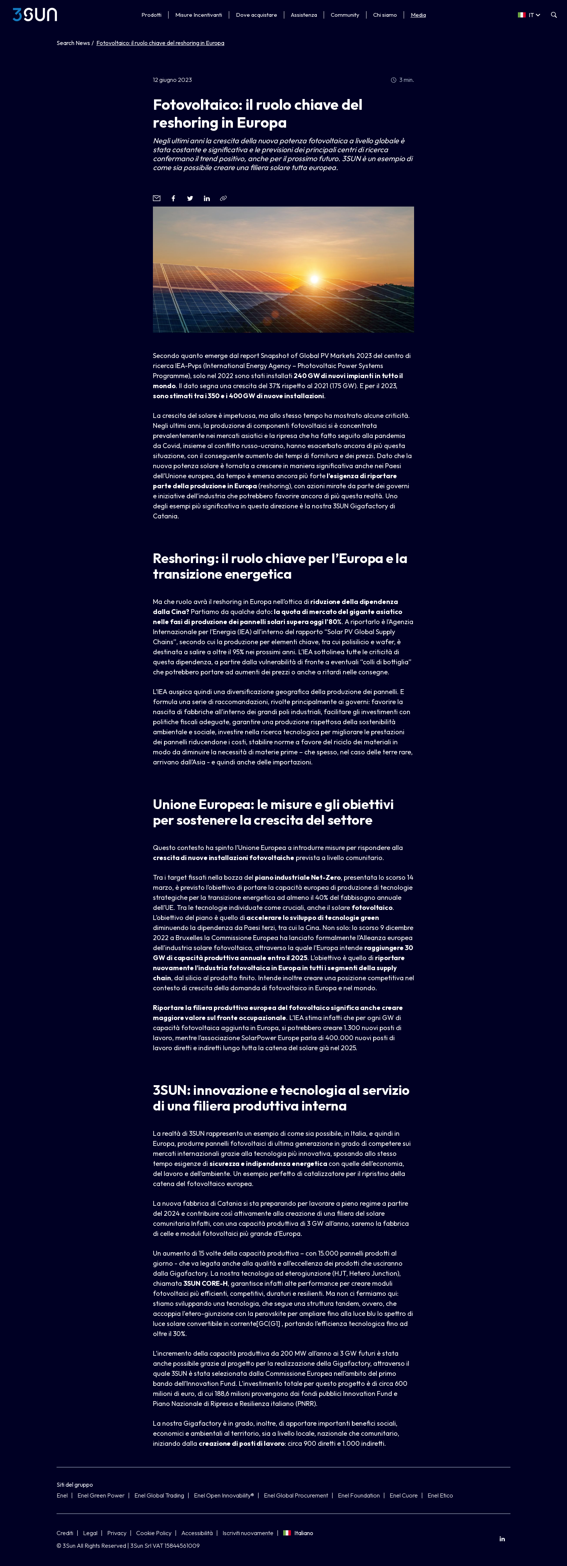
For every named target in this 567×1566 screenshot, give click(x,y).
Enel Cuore (404, 1495)
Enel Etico (440, 1495)
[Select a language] (529, 14)
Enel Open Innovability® (224, 1495)
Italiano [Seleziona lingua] (298, 1533)
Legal (90, 1533)
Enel (62, 1495)
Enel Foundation (359, 1495)
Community (345, 14)
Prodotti (151, 14)
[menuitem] (502, 1539)
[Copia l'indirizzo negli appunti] (223, 198)
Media (418, 14)
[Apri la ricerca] (554, 14)
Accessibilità (197, 1533)
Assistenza (304, 14)
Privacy (116, 1533)
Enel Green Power (101, 1495)
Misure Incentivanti (198, 14)
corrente (243, 1323)
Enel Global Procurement (296, 1495)
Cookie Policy (154, 1533)
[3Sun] (35, 14)
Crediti (65, 1533)
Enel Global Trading (159, 1495)
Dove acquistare (256, 14)
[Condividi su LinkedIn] (502, 1539)
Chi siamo (385, 14)
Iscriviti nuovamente (247, 1533)
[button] (156, 198)
